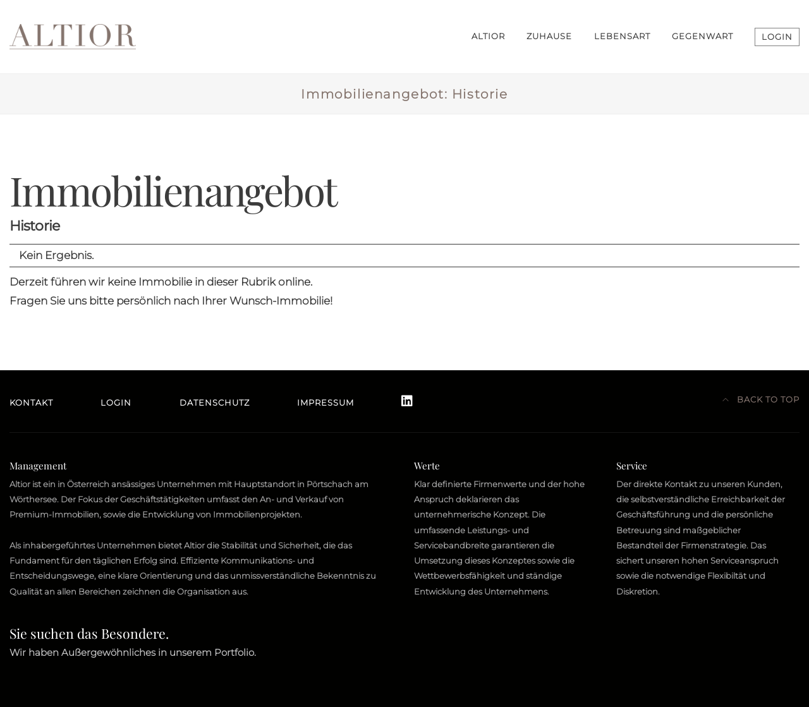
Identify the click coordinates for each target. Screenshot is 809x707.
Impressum (325, 403)
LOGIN (777, 37)
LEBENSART (622, 36)
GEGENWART (702, 36)
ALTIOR (488, 36)
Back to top (761, 399)
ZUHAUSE (549, 36)
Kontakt (31, 403)
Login (115, 403)
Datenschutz (214, 403)
